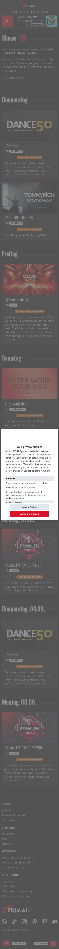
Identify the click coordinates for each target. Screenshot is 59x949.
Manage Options (29, 507)
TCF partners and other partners (32, 451)
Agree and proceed (29, 514)
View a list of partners (34, 464)
